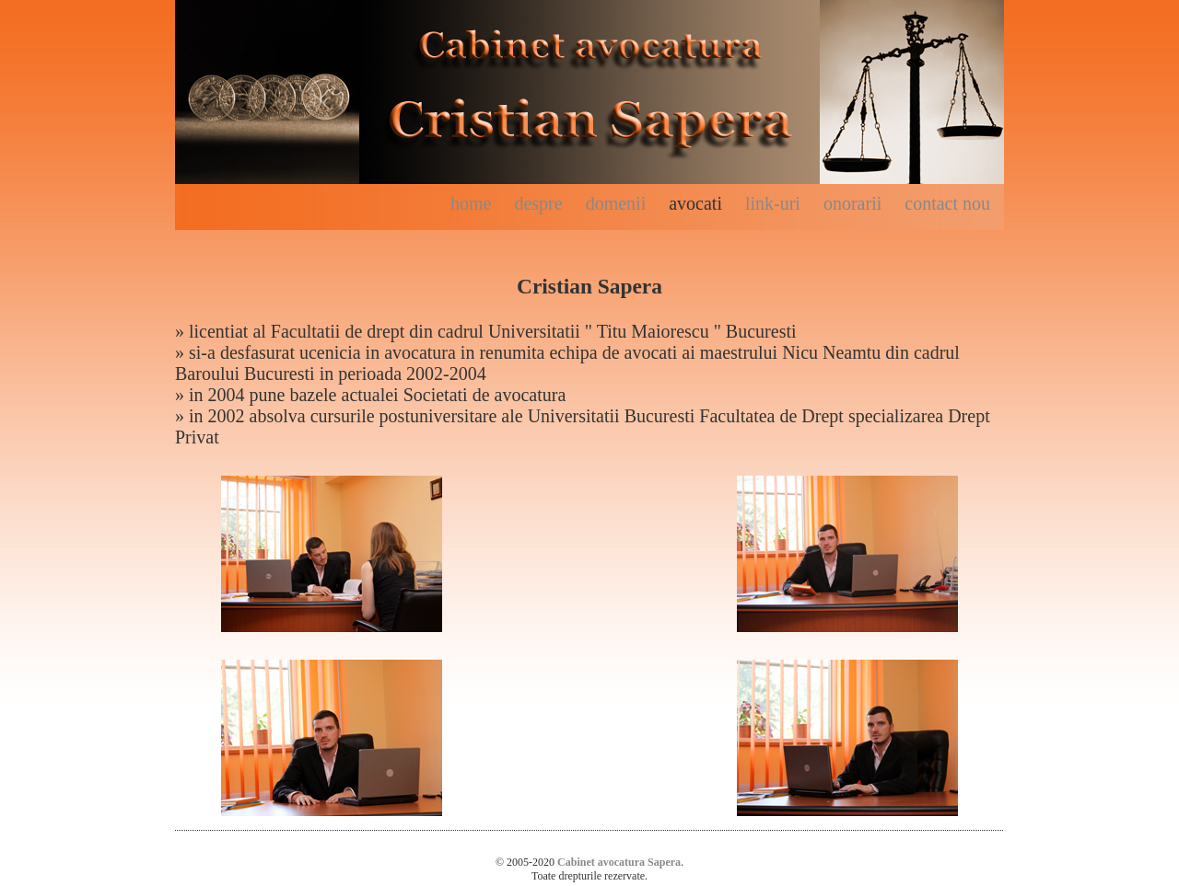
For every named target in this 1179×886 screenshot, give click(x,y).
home (470, 203)
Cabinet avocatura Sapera (619, 862)
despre (538, 203)
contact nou (947, 203)
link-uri (772, 203)
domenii (616, 203)
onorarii (852, 203)
